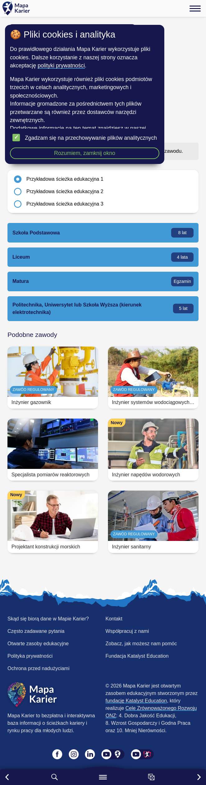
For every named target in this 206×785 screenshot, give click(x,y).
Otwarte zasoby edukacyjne (38, 643)
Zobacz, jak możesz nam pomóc (141, 643)
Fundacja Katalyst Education (137, 656)
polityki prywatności (61, 65)
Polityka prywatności (30, 656)
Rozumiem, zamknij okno (84, 153)
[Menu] (195, 8)
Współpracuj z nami (127, 631)
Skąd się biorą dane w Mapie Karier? (48, 618)
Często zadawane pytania (35, 631)
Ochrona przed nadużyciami (38, 668)
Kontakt (113, 618)
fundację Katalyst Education (136, 700)
